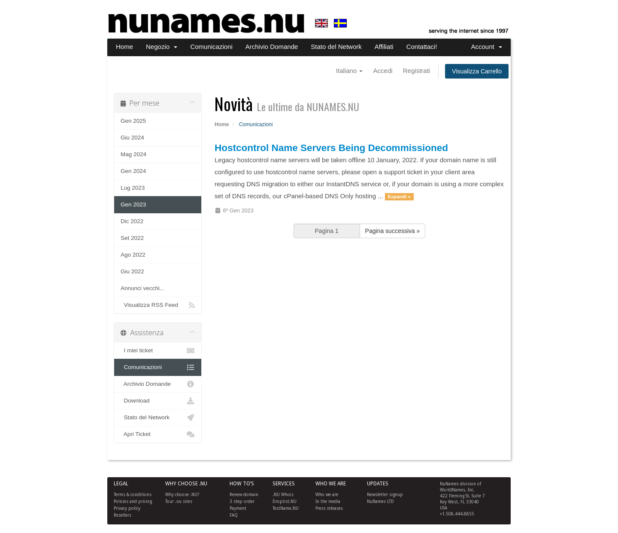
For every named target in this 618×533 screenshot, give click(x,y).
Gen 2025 (133, 121)
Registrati (416, 70)
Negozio (161, 46)
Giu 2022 (132, 271)
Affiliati (384, 46)
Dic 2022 (132, 221)
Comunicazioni (211, 46)
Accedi (383, 70)
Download (158, 401)
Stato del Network (336, 46)
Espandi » (399, 196)
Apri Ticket (158, 434)
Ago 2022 (133, 254)
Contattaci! (421, 46)
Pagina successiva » (392, 230)
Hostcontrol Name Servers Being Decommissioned (331, 147)
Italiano (349, 70)
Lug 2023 (133, 188)
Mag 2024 (133, 154)
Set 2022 (132, 238)
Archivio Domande (271, 46)
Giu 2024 (132, 137)
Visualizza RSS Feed (158, 305)
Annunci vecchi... (142, 288)
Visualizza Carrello (477, 71)
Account (486, 46)
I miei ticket (158, 350)
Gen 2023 (133, 204)
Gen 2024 (133, 171)
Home (124, 46)
